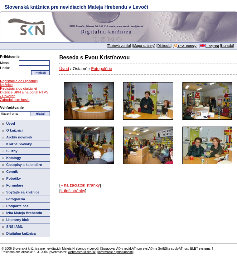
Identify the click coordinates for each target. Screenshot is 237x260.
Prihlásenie (10, 56)
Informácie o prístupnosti (115, 252)
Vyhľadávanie (12, 107)
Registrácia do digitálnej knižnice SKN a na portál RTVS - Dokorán (24, 92)
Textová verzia (119, 46)
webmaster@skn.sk (81, 252)
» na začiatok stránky (80, 185)
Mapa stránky (143, 46)
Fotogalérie (101, 68)
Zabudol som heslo (15, 100)
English (209, 46)
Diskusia (164, 46)
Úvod (64, 68)
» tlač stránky (72, 190)
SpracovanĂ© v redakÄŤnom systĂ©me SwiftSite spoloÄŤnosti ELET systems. (156, 248)
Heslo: (5, 68)
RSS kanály (185, 46)
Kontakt (227, 46)
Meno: (5, 63)
